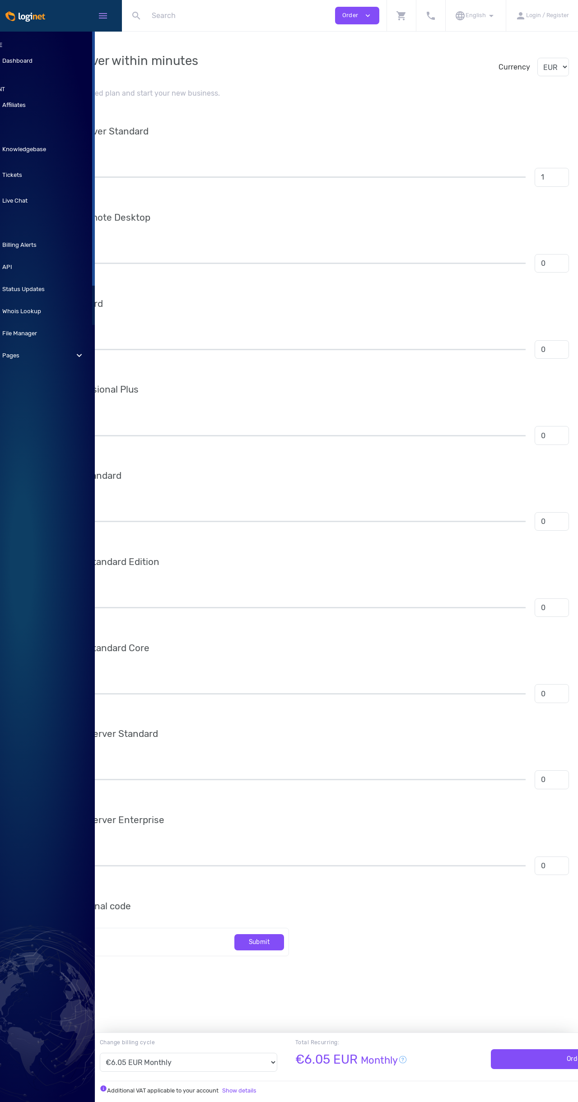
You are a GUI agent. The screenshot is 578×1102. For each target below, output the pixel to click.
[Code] (215, 942)
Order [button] (357, 15)
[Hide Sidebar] (103, 16)
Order (514, 1059)
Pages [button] (61, 355)
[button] (401, 15)
